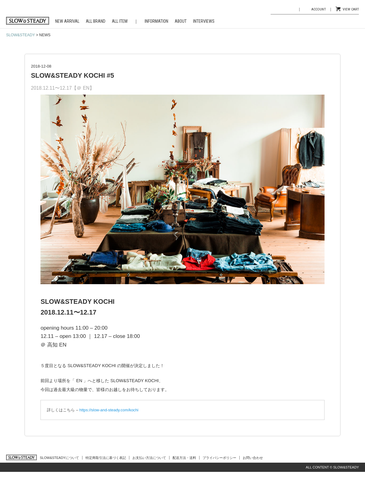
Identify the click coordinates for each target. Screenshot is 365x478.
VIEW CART (351, 9)
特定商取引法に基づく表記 (106, 458)
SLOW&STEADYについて (59, 458)
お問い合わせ (253, 458)
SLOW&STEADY (20, 35)
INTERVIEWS (204, 21)
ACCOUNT (318, 9)
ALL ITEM (119, 21)
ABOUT (181, 21)
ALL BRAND (95, 21)
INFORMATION (156, 21)
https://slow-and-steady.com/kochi (109, 410)
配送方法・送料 (184, 458)
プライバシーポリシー (219, 458)
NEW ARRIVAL (67, 21)
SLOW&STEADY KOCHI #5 (72, 75)
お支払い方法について (149, 458)
